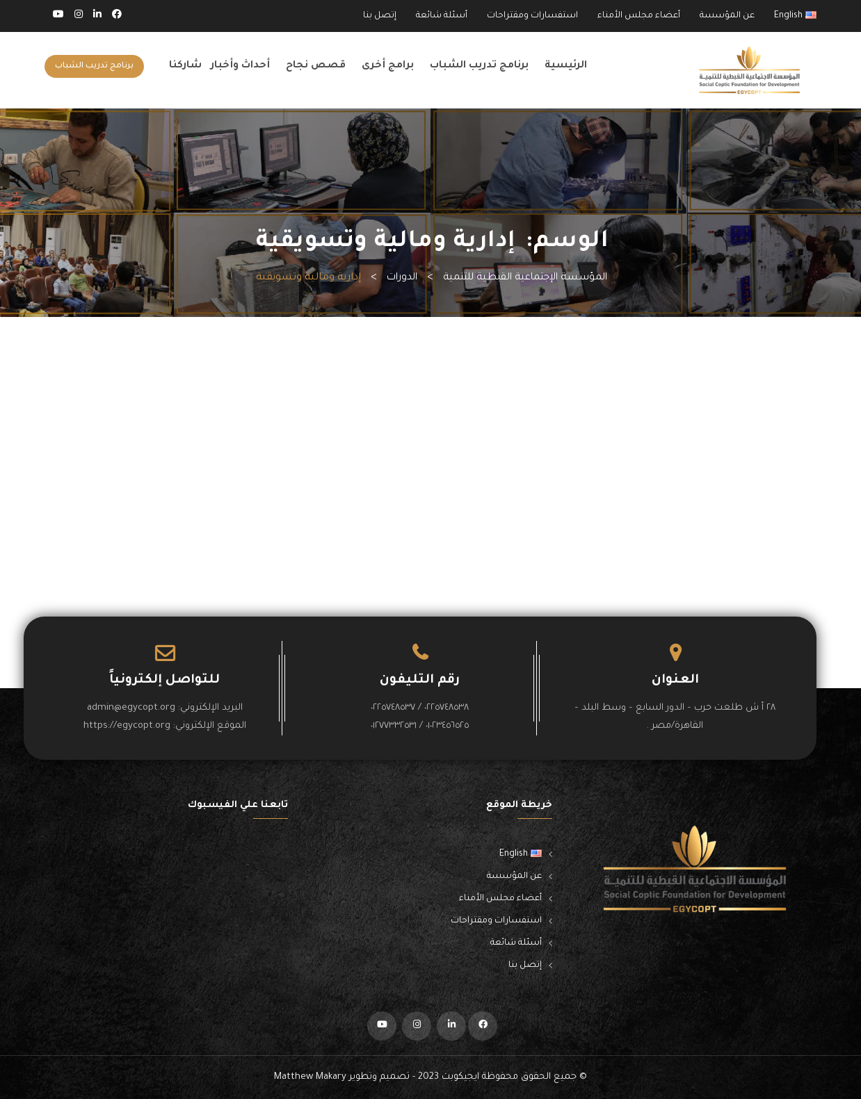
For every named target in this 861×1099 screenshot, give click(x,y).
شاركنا (185, 66)
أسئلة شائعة (441, 16)
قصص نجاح (316, 66)
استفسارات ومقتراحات (532, 16)
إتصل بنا (379, 16)
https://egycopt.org (126, 726)
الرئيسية (566, 66)
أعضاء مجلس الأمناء (638, 16)
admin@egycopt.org (131, 708)
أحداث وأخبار (240, 66)
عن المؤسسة (727, 16)
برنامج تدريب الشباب (479, 66)
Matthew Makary (310, 1077)
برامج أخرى (388, 66)
